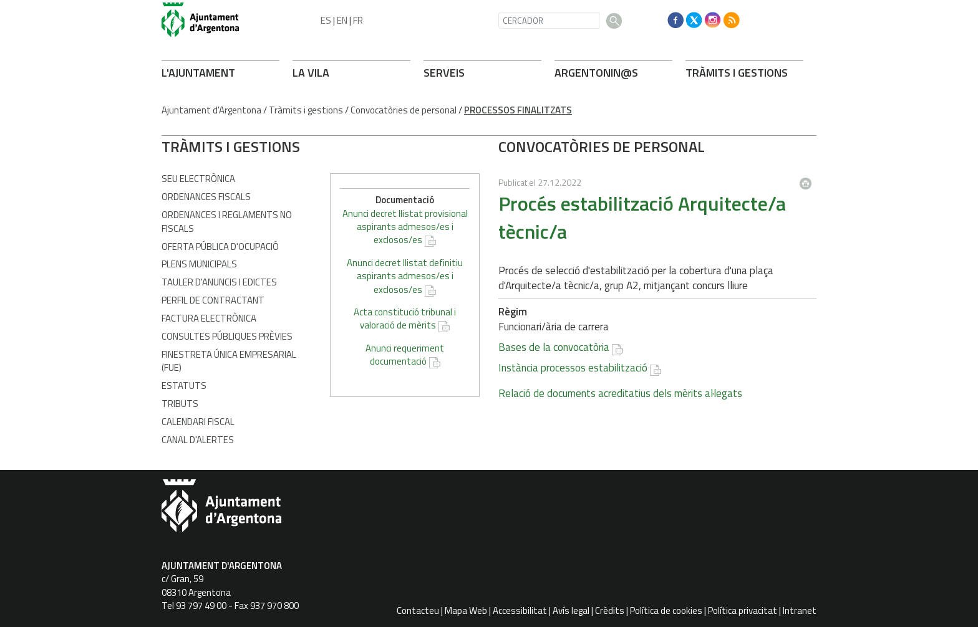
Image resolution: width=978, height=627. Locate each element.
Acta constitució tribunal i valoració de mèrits (741, 318)
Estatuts (184, 385)
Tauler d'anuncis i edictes (219, 282)
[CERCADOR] (548, 20)
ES (326, 20)
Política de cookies (666, 610)
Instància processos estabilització (404, 368)
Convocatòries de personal (404, 110)
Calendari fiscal (198, 421)
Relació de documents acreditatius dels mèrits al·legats (452, 393)
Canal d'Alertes (198, 440)
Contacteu (418, 610)
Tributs (180, 403)
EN (342, 20)
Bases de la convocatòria (385, 347)
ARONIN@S (596, 72)
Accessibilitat (520, 610)
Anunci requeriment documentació (741, 354)
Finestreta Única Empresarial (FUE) (229, 361)
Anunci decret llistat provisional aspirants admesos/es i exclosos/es (742, 226)
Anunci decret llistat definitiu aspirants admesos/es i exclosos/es (742, 276)
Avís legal (571, 610)
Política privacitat (742, 610)
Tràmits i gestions (306, 110)
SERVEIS (444, 72)
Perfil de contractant (213, 300)
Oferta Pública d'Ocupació (220, 246)
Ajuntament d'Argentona (211, 110)
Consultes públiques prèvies (227, 336)
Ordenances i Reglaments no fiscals (227, 221)
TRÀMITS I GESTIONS (736, 72)
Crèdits (609, 610)
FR (358, 20)
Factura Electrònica (209, 318)
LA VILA (311, 72)
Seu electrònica (198, 178)
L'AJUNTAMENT (198, 72)
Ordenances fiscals (206, 196)
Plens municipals (199, 264)
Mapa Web (466, 610)
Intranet (799, 610)
